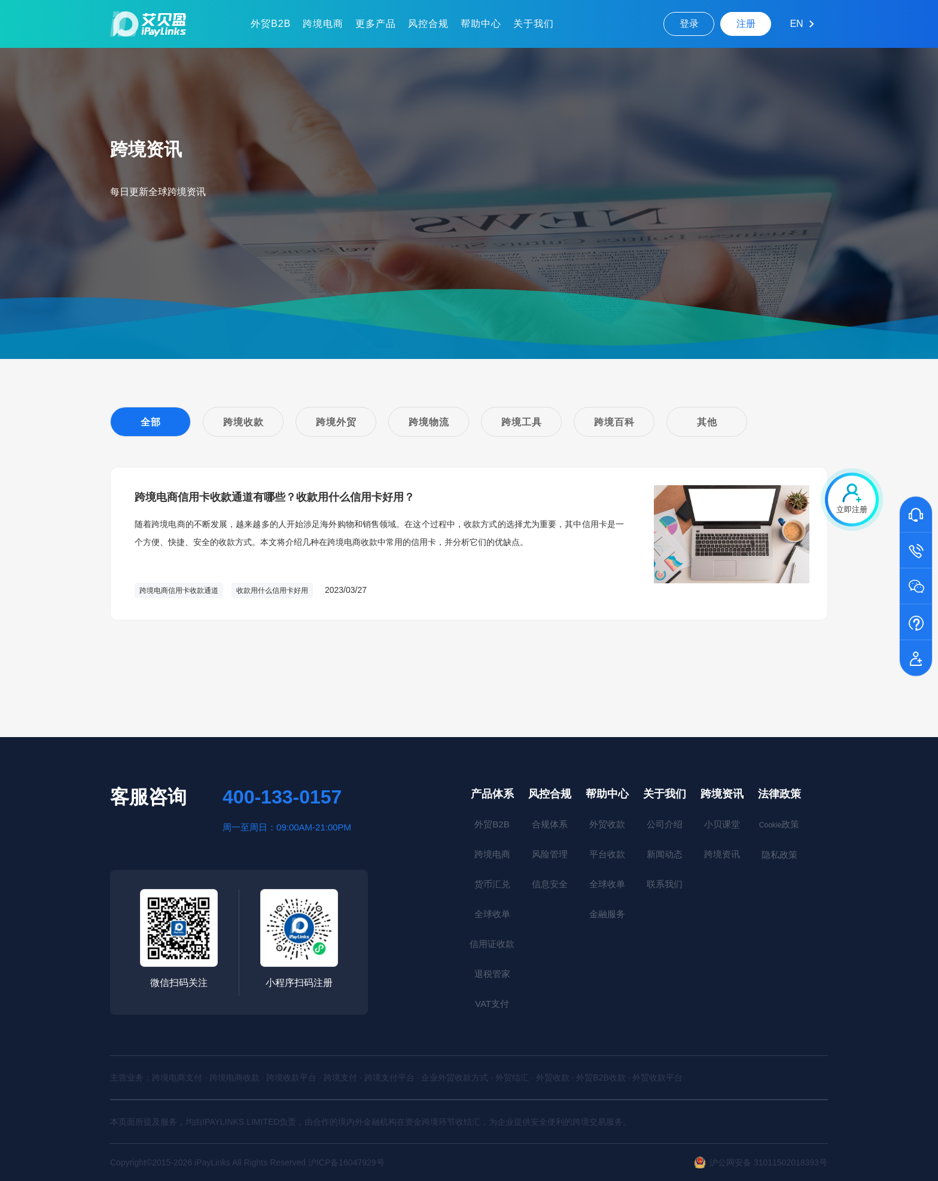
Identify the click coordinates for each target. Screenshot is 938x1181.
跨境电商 (323, 24)
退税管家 (492, 974)
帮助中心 (481, 24)
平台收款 (607, 854)
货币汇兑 (492, 884)
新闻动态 (665, 854)
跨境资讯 (722, 794)
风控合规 (428, 24)
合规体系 (550, 824)
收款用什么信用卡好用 (272, 590)
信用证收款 (492, 944)
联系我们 (665, 884)
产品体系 (492, 794)
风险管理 (550, 854)
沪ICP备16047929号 (346, 1162)
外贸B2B (271, 24)
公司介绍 (665, 824)
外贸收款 (607, 824)
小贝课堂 (722, 824)
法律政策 (779, 794)
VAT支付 (492, 1004)
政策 (779, 824)
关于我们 (533, 24)
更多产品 (375, 24)
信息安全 (550, 884)
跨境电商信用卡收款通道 (178, 590)
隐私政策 (779, 855)
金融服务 (607, 914)
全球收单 (492, 914)
